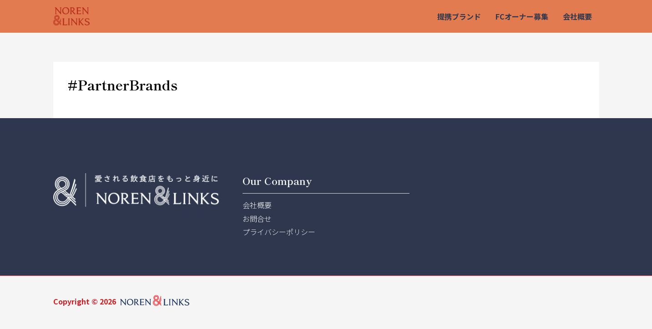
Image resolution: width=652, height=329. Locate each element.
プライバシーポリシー (279, 231)
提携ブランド (459, 16)
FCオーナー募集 (521, 16)
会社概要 (577, 16)
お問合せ (257, 218)
